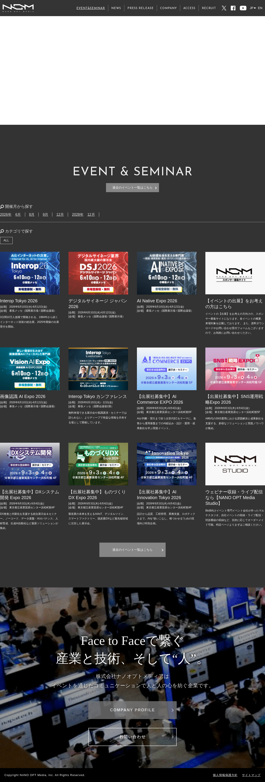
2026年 (5, 214)
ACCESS (189, 8)
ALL (6, 240)
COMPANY (168, 8)
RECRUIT (209, 8)
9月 (45, 214)
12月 (60, 214)
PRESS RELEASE (140, 8)
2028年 (77, 214)
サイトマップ (251, 775)
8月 (32, 214)
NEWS (116, 8)
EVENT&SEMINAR (90, 8)
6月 (18, 214)
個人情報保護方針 (225, 775)
